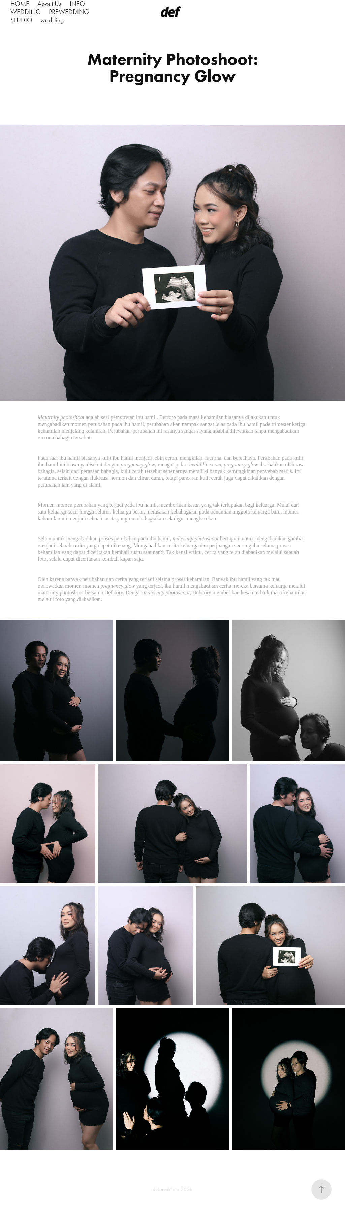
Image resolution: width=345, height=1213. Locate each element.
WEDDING (25, 12)
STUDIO (21, 20)
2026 (186, 1189)
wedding (52, 20)
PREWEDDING (69, 12)
